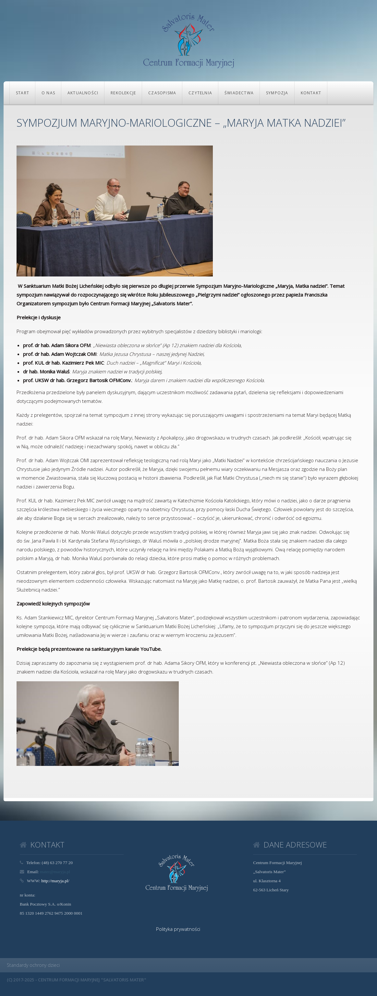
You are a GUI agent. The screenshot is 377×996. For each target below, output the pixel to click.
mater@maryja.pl (55, 871)
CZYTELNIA (200, 93)
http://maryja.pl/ (55, 880)
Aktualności (82, 93)
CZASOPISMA (162, 93)
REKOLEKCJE (123, 93)
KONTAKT (311, 93)
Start (22, 93)
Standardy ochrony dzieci (33, 965)
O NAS (48, 93)
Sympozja (277, 93)
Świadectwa (239, 93)
